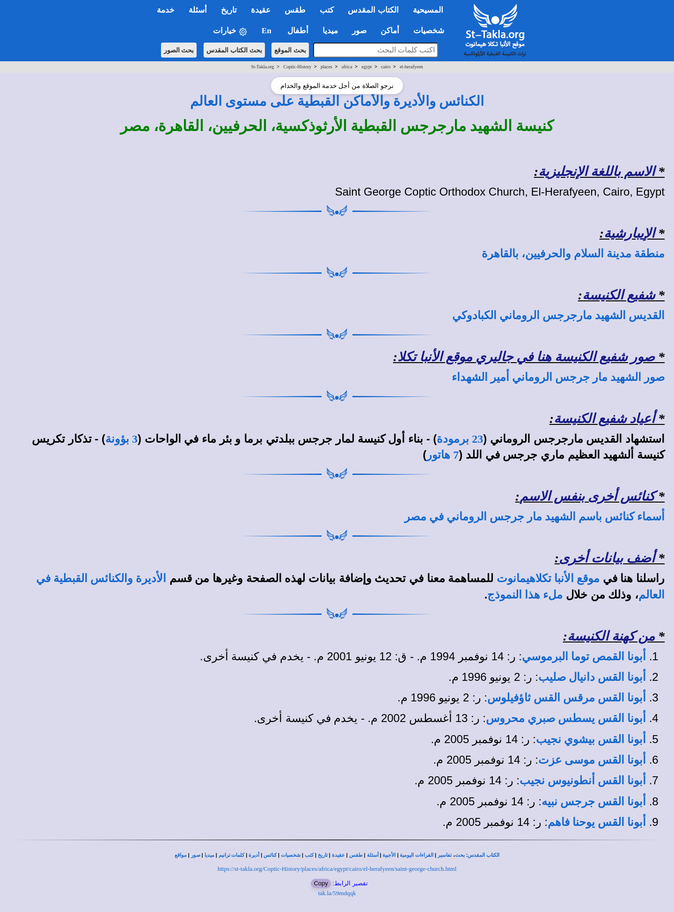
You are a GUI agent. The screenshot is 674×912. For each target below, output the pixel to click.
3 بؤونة (121, 439)
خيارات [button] (230, 31)
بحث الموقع (290, 50)
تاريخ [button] (229, 10)
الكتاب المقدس (483, 855)
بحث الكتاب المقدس (234, 50)
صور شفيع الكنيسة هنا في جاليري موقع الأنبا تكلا (526, 357)
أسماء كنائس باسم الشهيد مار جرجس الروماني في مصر (534, 517)
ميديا (209, 855)
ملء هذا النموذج (525, 595)
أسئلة (373, 855)
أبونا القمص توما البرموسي (584, 656)
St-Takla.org (262, 66)
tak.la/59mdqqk (337, 893)
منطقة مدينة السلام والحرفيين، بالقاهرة (573, 254)
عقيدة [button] (261, 10)
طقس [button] (295, 10)
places (326, 66)
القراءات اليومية (416, 855)
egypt (366, 66)
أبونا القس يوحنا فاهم (597, 822)
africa (347, 66)
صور (195, 855)
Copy (321, 883)
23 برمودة (460, 439)
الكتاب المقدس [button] (373, 10)
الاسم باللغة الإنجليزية (596, 171)
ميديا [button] (330, 30)
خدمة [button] (166, 10)
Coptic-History (297, 66)
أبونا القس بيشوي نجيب (591, 739)
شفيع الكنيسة (618, 295)
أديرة (254, 855)
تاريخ (323, 855)
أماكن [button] (390, 30)
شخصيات (290, 855)
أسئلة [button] (198, 10)
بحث (460, 855)
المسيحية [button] (428, 10)
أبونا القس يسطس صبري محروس (566, 718)
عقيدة (338, 855)
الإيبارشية (629, 233)
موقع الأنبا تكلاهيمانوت (548, 578)
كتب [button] (327, 10)
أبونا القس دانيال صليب (592, 677)
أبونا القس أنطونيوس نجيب (583, 780)
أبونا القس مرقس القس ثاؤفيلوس (566, 698)
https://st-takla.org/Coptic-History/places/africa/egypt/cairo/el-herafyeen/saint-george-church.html (337, 868)
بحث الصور (179, 50)
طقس (356, 855)
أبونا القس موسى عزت (592, 760)
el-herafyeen (411, 66)
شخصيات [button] (431, 30)
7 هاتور (442, 455)
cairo (385, 66)
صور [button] (359, 30)
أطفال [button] (297, 30)
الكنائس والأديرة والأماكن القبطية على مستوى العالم (337, 101)
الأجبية (389, 855)
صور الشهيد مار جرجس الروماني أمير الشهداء (558, 377)
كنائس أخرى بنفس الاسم (587, 496)
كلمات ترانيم (232, 855)
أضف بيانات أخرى (607, 558)
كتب (309, 855)
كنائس (270, 855)
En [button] (267, 30)
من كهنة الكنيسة (611, 636)
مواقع (181, 855)
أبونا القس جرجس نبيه (594, 801)
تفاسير (445, 855)
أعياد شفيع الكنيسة (604, 418)
